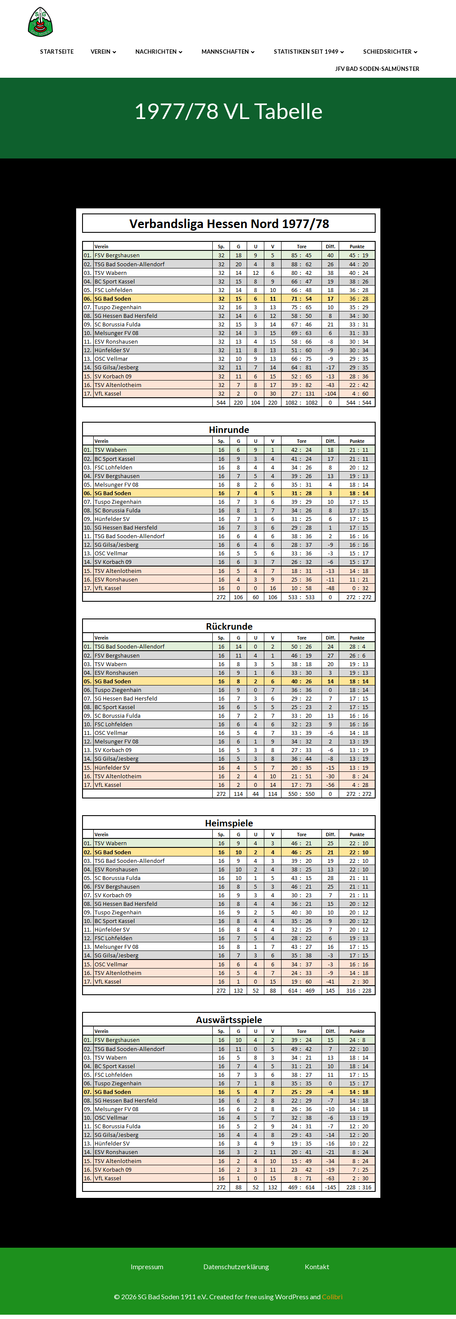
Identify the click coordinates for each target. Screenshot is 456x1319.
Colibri (331, 1301)
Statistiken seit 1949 (310, 51)
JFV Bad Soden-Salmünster (377, 67)
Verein (104, 51)
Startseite (56, 51)
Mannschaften (229, 51)
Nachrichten (159, 51)
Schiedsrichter (391, 51)
